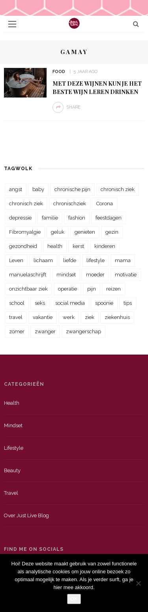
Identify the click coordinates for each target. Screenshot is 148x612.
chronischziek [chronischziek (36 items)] (69, 204)
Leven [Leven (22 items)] (16, 260)
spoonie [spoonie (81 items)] (104, 303)
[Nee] (138, 583)
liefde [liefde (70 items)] (69, 260)
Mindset (13, 425)
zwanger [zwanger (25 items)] (45, 331)
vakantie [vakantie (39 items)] (42, 317)
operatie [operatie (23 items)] (67, 289)
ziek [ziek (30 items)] (89, 317)
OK (74, 599)
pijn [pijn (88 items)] (91, 289)
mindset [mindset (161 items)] (66, 275)
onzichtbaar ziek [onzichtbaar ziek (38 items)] (28, 289)
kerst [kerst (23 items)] (78, 246)
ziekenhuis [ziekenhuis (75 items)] (117, 317)
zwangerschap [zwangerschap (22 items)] (83, 331)
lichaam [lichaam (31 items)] (43, 260)
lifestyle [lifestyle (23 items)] (95, 260)
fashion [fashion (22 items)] (76, 218)
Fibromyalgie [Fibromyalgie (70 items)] (25, 232)
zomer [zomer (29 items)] (16, 331)
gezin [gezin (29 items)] (111, 232)
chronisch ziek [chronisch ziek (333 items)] (118, 189)
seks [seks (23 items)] (40, 303)
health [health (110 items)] (54, 246)
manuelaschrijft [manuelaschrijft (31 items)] (27, 275)
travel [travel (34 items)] (15, 317)
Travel (11, 493)
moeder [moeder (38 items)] (95, 275)
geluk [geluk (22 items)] (57, 232)
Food (58, 71)
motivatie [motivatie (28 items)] (126, 275)
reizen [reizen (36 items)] (113, 289)
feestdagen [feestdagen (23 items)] (109, 218)
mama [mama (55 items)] (123, 260)
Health (11, 403)
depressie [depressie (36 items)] (20, 218)
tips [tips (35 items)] (128, 303)
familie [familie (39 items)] (50, 218)
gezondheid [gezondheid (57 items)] (23, 246)
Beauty (12, 470)
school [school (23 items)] (16, 303)
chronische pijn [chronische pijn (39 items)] (72, 189)
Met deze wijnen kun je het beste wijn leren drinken (97, 87)
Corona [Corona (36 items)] (104, 204)
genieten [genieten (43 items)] (85, 232)
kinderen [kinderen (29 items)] (104, 246)
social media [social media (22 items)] (70, 303)
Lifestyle (13, 448)
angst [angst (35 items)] (15, 189)
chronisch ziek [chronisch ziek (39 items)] (26, 204)
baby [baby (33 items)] (38, 189)
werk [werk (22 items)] (69, 317)
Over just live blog (26, 515)
